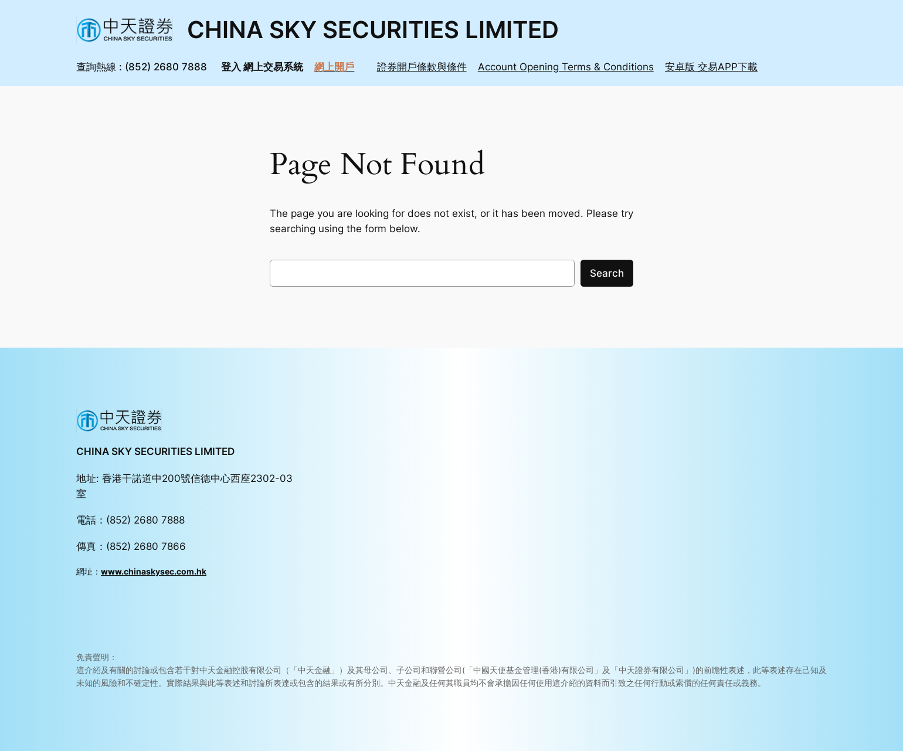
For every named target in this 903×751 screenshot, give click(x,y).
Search (607, 273)
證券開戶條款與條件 (422, 67)
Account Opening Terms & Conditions (566, 67)
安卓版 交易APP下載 (711, 67)
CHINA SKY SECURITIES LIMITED (373, 29)
